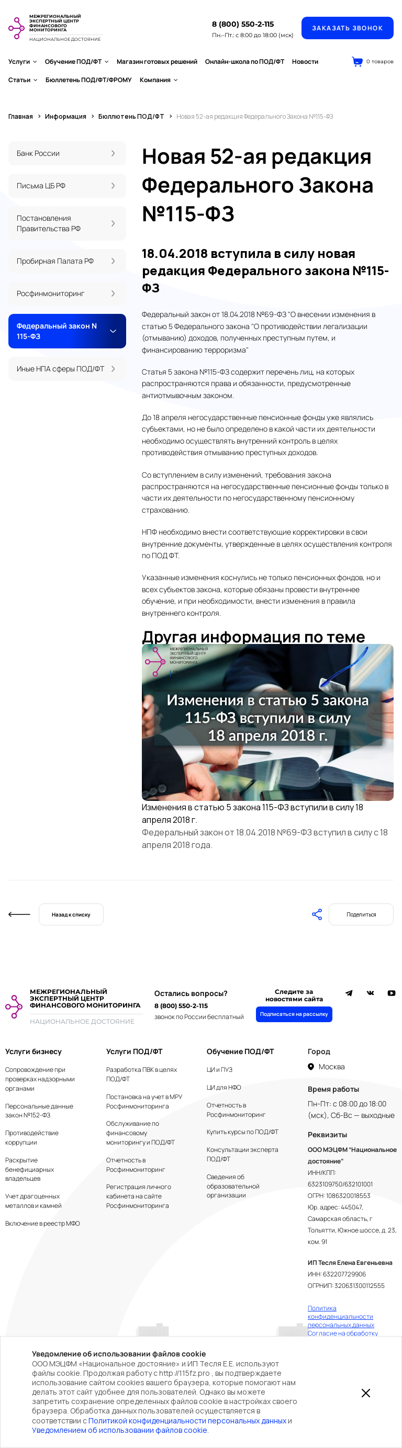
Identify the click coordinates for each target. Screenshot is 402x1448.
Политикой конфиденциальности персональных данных (187, 1421)
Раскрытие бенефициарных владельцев (29, 1169)
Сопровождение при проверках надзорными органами (40, 1079)
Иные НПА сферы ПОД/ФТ (60, 369)
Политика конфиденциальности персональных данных (341, 1316)
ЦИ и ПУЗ (219, 1069)
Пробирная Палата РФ (55, 261)
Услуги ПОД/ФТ (134, 1051)
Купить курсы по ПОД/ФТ (242, 1131)
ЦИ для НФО (224, 1087)
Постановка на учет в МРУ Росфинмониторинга (144, 1101)
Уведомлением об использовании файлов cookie (119, 1430)
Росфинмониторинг (50, 293)
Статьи (23, 79)
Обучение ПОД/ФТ (77, 61)
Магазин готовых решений (157, 61)
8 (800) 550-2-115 (243, 24)
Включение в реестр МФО (42, 1223)
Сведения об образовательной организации (233, 1186)
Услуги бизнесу (33, 1051)
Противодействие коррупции (32, 1137)
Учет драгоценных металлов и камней (33, 1201)
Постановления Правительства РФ (49, 223)
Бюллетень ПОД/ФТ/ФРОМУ (89, 79)
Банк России (38, 153)
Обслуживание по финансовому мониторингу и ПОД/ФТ (140, 1133)
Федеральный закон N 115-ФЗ (57, 331)
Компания (159, 79)
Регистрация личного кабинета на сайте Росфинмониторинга (138, 1196)
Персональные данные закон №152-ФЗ (39, 1111)
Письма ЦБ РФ (41, 185)
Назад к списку (71, 914)
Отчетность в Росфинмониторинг (135, 1165)
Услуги (22, 61)
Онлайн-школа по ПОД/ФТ (244, 61)
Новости (305, 61)
